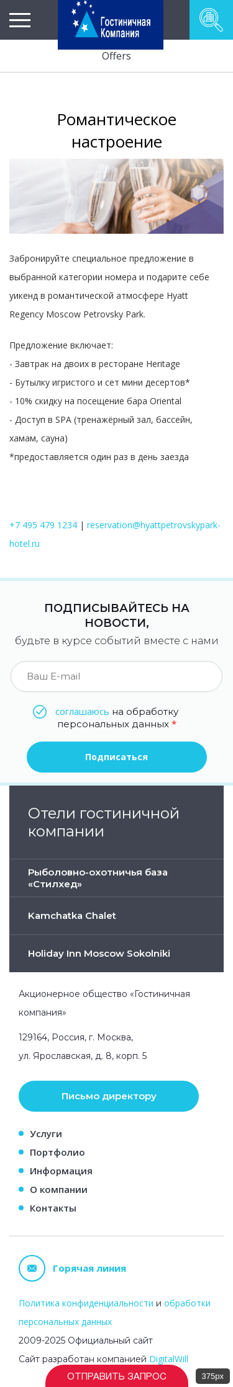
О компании (59, 1189)
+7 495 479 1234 (43, 525)
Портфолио (57, 1152)
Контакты (53, 1208)
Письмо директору (109, 1096)
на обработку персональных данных (116, 717)
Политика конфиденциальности (86, 1303)
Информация (61, 1170)
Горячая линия (72, 1268)
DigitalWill (168, 1359)
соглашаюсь (82, 711)
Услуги (46, 1133)
